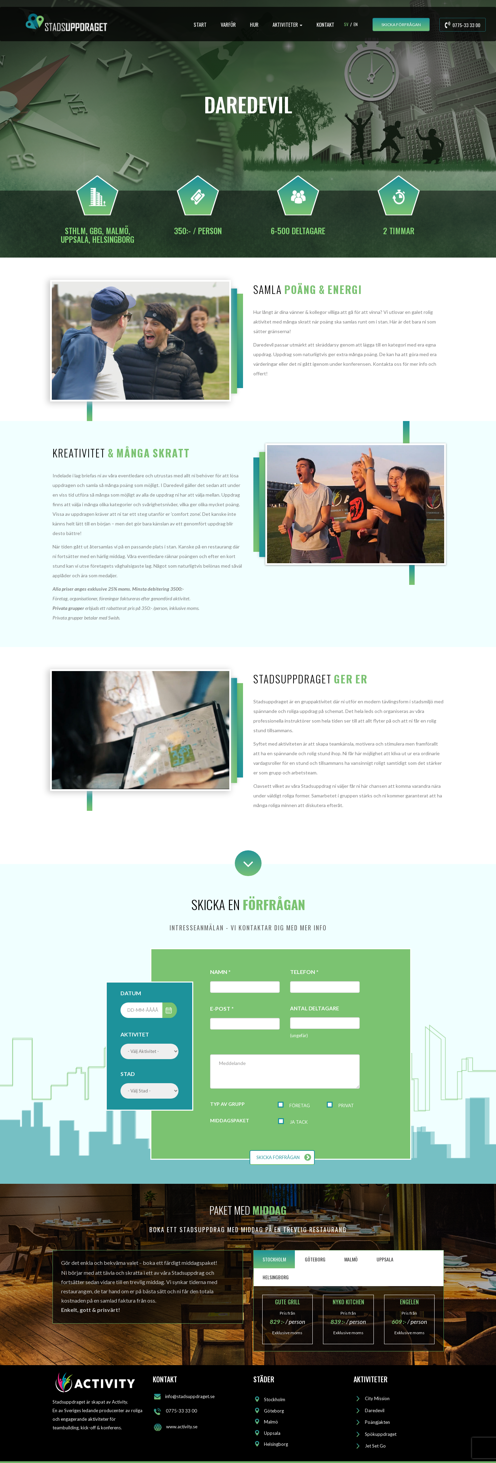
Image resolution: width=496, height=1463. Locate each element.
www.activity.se (181, 1426)
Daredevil (374, 1410)
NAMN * (220, 971)
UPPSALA (385, 1259)
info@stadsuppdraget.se (190, 1396)
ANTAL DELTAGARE (314, 1008)
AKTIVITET (134, 1034)
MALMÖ (351, 1259)
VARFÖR (228, 24)
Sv (346, 24)
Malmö (271, 1422)
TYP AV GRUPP (227, 1104)
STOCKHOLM (274, 1259)
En (356, 24)
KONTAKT (325, 24)
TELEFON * (304, 971)
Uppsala (272, 1433)
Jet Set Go (375, 1446)
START (200, 24)
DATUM (130, 993)
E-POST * (222, 1008)
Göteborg (274, 1411)
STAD (127, 1073)
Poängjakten (377, 1422)
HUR (254, 24)
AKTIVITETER (287, 24)
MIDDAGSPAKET (229, 1120)
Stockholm (274, 1399)
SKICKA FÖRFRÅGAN (401, 24)
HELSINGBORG (276, 1277)
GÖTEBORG (315, 1259)
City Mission (377, 1398)
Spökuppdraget (380, 1434)
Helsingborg (276, 1444)
